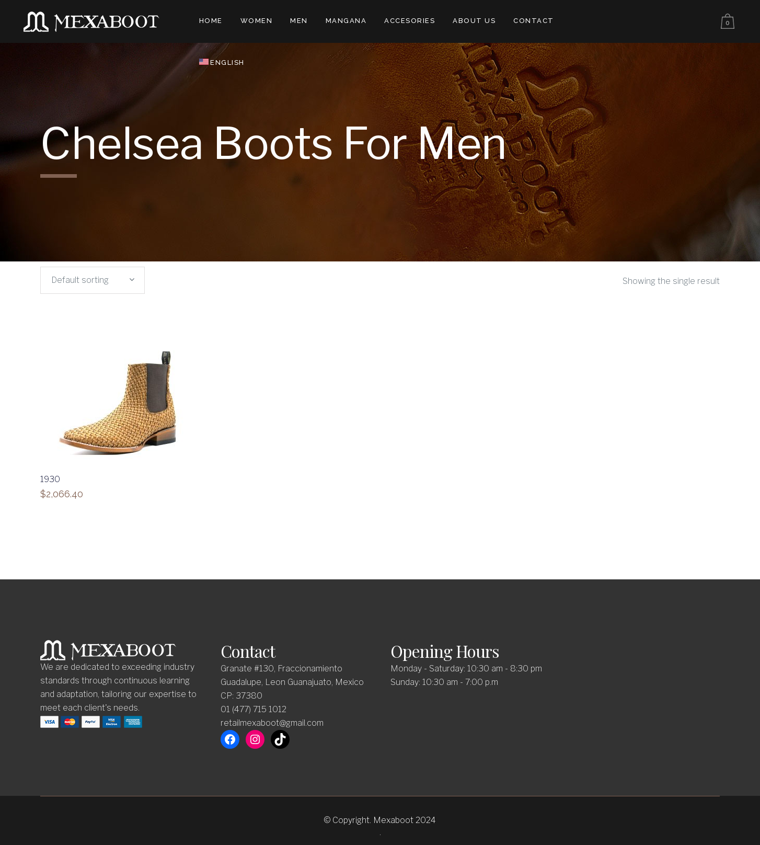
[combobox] (92, 280)
